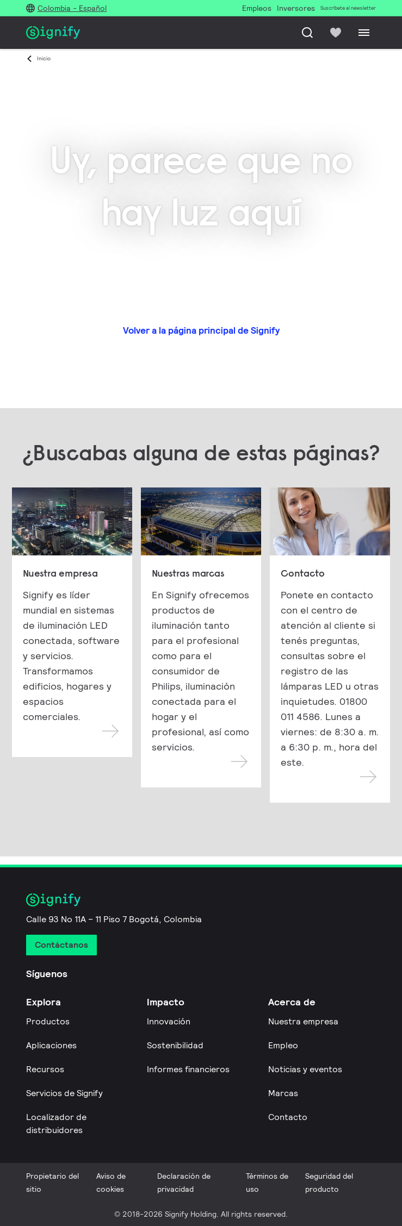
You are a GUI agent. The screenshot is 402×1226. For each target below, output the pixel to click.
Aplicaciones (51, 1045)
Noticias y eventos (305, 1069)
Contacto (287, 1117)
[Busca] (307, 33)
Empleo (283, 1045)
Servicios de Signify (64, 1093)
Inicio (44, 58)
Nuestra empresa (303, 1021)
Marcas (283, 1093)
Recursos (45, 1069)
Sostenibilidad (175, 1045)
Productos (48, 1021)
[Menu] (364, 33)
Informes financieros (188, 1069)
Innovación (168, 1021)
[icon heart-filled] (336, 33)
